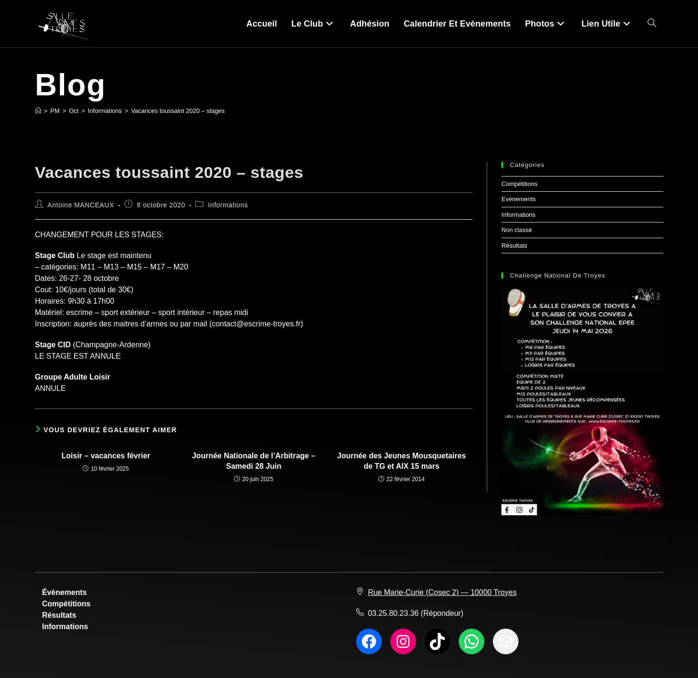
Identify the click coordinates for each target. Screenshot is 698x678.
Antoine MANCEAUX (80, 205)
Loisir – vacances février (106, 456)
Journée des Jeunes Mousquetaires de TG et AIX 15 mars (401, 461)
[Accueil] (38, 110)
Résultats (514, 245)
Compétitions (519, 183)
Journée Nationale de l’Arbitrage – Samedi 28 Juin (253, 461)
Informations (228, 205)
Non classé (516, 229)
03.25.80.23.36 (393, 613)
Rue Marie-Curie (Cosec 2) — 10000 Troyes (442, 592)
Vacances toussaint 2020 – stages (178, 110)
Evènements (518, 199)
